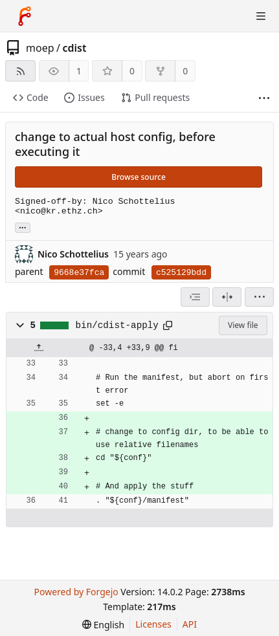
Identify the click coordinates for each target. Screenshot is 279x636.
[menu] (259, 297)
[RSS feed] (20, 71)
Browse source (138, 176)
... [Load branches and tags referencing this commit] (23, 227)
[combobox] (195, 297)
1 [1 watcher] (79, 71)
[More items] (264, 98)
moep (40, 47)
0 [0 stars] (132, 71)
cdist (74, 47)
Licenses (153, 624)
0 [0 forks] (185, 71)
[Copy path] (168, 325)
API (190, 624)
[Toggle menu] (261, 16)
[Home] (24, 16)
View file (243, 325)
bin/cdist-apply (117, 325)
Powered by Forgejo (76, 592)
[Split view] (226, 297)
